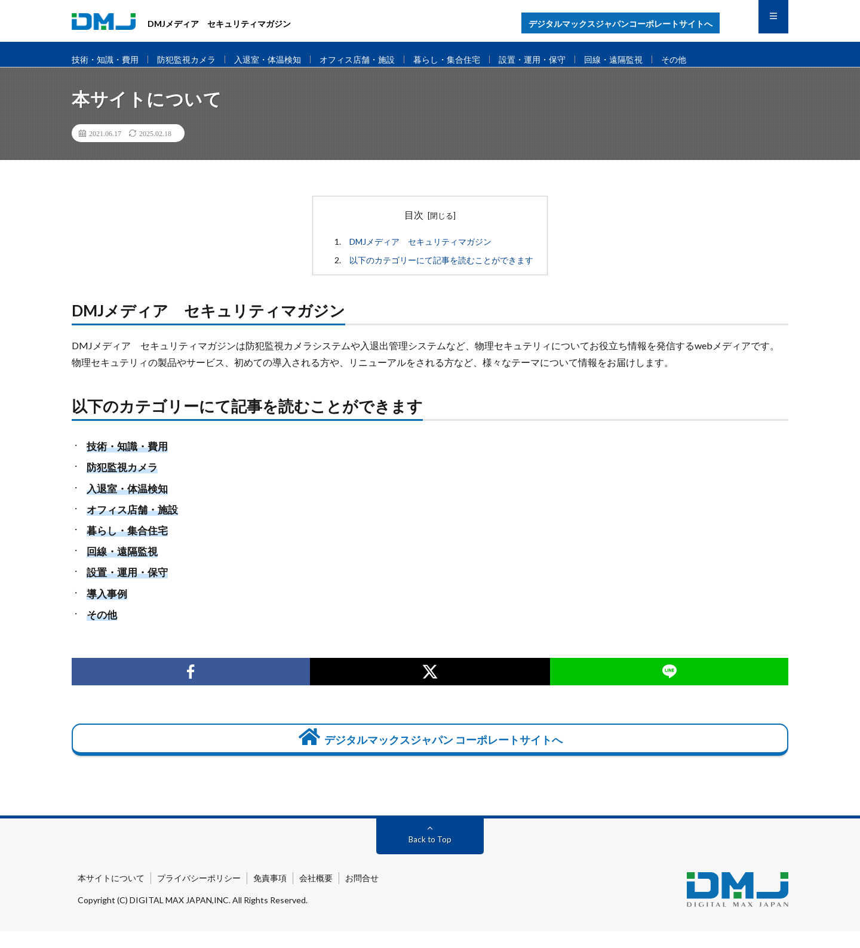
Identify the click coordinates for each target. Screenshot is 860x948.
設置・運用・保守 (558, 59)
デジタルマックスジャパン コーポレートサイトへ (430, 751)
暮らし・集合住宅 (468, 59)
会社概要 (316, 894)
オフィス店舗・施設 (373, 59)
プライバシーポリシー (199, 894)
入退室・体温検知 (279, 59)
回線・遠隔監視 (644, 59)
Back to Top (430, 856)
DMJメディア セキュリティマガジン (421, 252)
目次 (413, 224)
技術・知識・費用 (107, 59)
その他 (707, 59)
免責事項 (270, 894)
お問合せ (362, 894)
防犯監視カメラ (193, 59)
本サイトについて (111, 894)
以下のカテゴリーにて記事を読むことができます (442, 271)
